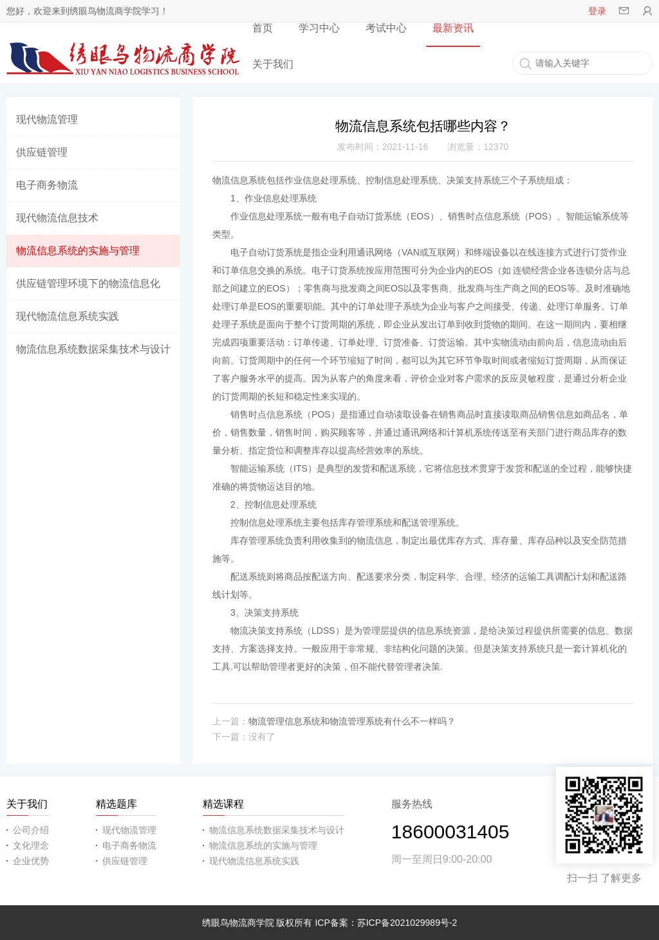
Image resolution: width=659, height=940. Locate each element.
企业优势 (31, 861)
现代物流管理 (47, 119)
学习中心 (319, 28)
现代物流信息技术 (57, 217)
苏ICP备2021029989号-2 (407, 922)
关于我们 (272, 64)
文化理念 (31, 845)
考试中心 (386, 28)
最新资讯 (453, 28)
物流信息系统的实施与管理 (78, 250)
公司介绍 (31, 830)
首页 (262, 28)
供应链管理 (42, 152)
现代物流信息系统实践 (67, 316)
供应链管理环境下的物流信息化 (88, 283)
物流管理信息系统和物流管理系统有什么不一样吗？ (352, 721)
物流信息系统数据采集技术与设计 (93, 349)
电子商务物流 (47, 185)
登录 (597, 10)
